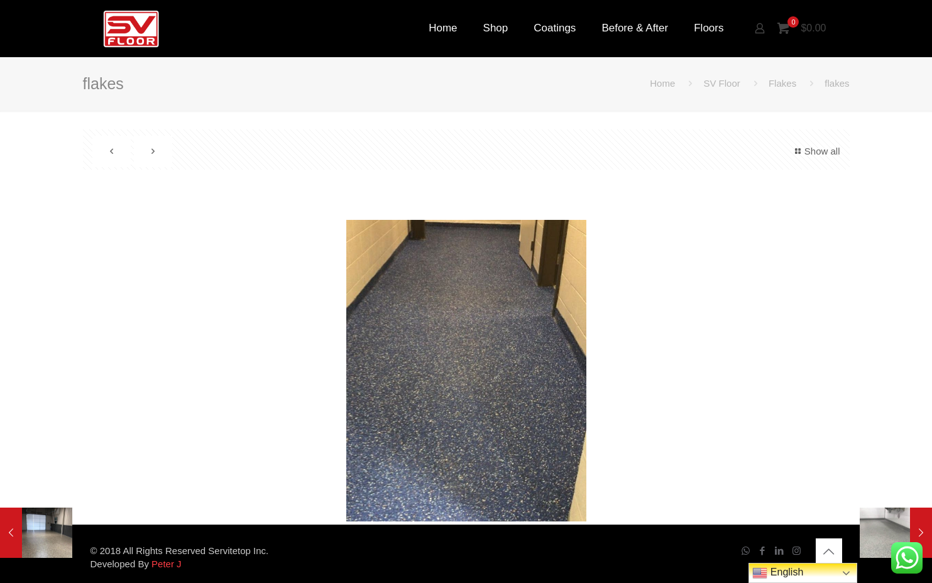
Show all (815, 151)
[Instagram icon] (796, 550)
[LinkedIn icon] (779, 550)
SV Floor (721, 83)
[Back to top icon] (829, 551)
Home (662, 83)
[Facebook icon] (762, 550)
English (777, 572)
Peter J (166, 563)
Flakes (782, 83)
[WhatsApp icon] (745, 550)
